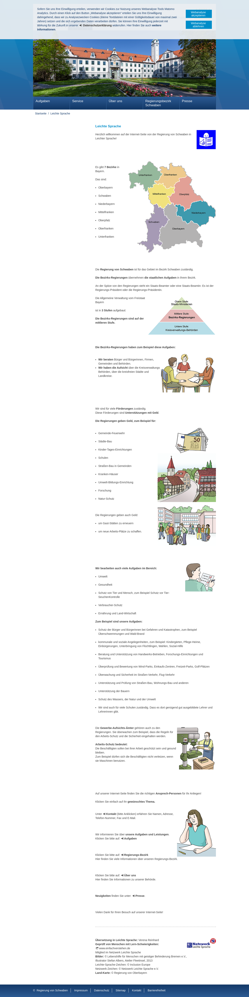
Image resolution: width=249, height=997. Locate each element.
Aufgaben (43, 101)
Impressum (81, 990)
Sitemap (120, 990)
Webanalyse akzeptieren (198, 14)
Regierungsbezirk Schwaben (158, 103)
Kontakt (136, 990)
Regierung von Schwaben (52, 990)
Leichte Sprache (60, 113)
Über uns (115, 101)
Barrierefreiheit (157, 990)
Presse (187, 101)
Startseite (40, 113)
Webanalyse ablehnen (198, 25)
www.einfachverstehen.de (114, 948)
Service (77, 101)
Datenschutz (101, 990)
